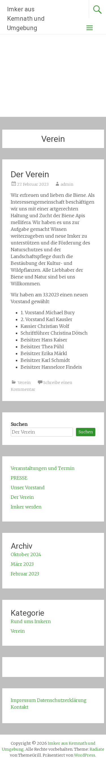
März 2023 (22, 564)
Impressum (23, 700)
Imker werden (26, 507)
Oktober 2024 (26, 554)
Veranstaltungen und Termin (43, 468)
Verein (24, 382)
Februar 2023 (25, 574)
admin (66, 184)
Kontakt (19, 707)
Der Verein (30, 174)
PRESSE (19, 478)
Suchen (19, 424)
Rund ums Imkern (31, 621)
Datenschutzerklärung (61, 700)
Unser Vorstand (28, 487)
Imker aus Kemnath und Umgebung (26, 18)
